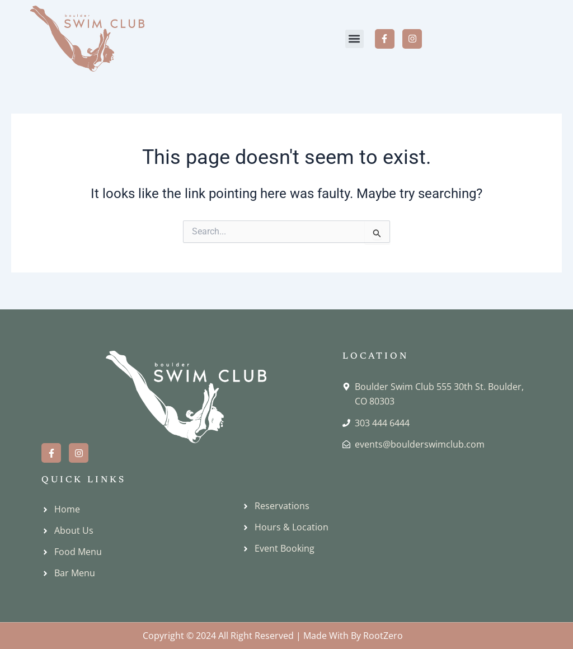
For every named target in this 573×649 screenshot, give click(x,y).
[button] (354, 39)
